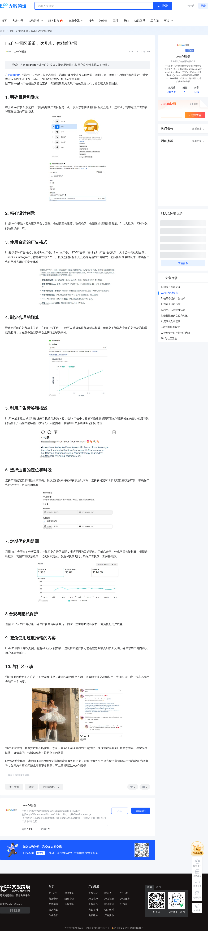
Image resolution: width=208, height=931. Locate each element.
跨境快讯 (93, 898)
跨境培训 (109, 904)
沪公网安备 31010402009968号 (128, 928)
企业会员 (53, 915)
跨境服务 (125, 898)
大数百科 (93, 909)
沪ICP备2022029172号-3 (97, 928)
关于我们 (53, 893)
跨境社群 (109, 898)
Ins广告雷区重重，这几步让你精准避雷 (31, 30)
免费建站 (93, 915)
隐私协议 (69, 898)
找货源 (124, 904)
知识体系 (109, 909)
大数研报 (93, 904)
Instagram (14, 75)
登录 (203, 5)
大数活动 (93, 893)
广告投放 (109, 915)
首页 (2, 30)
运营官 (40, 853)
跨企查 (108, 893)
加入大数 (53, 909)
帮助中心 (69, 893)
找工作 (124, 893)
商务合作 (53, 898)
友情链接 (53, 904)
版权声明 (69, 904)
